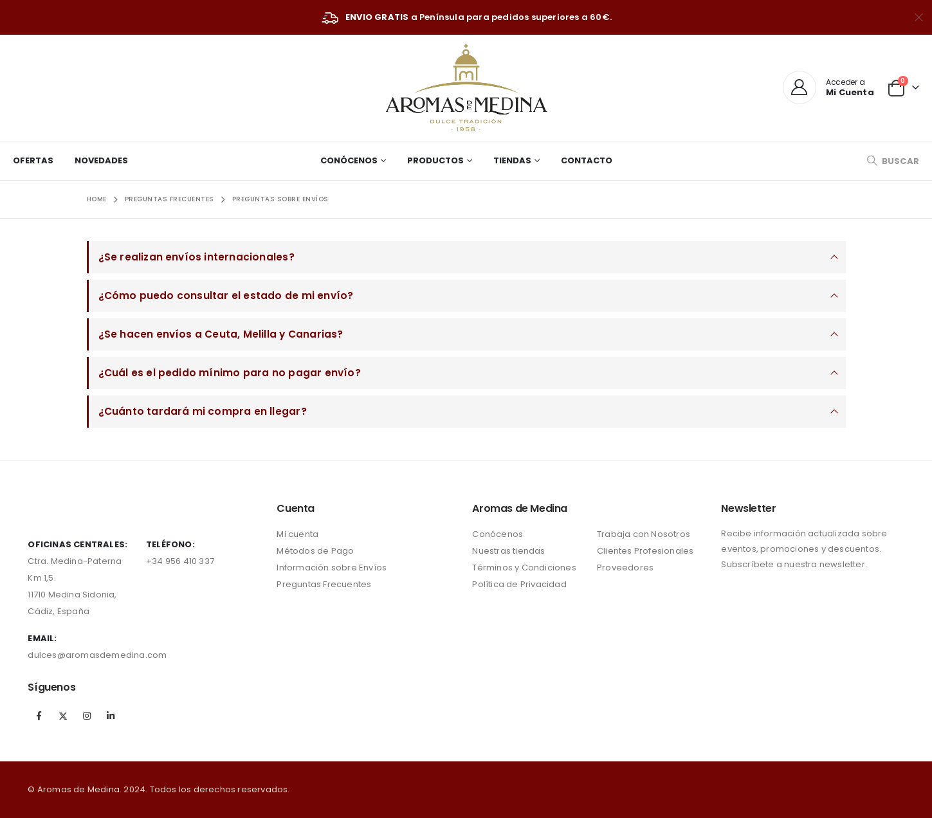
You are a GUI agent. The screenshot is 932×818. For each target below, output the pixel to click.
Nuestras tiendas (508, 551)
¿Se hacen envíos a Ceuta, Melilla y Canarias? (220, 334)
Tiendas (512, 160)
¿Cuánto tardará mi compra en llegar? (202, 411)
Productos (435, 160)
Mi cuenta (297, 534)
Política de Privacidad (519, 584)
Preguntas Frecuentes (324, 584)
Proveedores (625, 567)
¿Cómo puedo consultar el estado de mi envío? (226, 295)
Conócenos (349, 160)
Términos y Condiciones (524, 567)
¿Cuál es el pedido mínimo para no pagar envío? (229, 372)
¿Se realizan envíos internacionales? (196, 257)
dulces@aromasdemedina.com (97, 655)
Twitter (63, 715)
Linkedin (110, 715)
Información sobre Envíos (332, 567)
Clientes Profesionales (645, 551)
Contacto (586, 160)
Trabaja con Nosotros (643, 534)
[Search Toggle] (892, 161)
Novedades (101, 160)
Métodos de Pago (315, 551)
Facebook (38, 715)
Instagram (86, 715)
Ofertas (33, 160)
